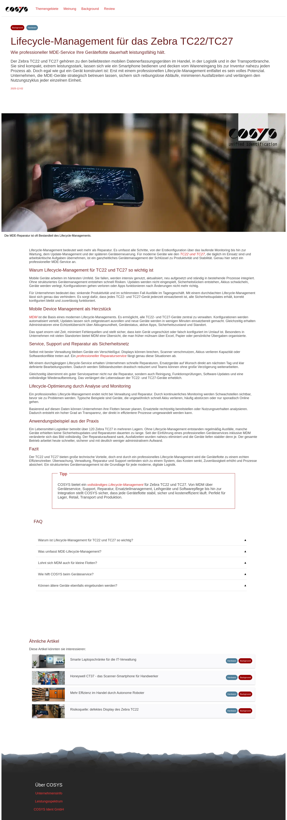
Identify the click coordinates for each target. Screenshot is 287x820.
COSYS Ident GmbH (49, 809)
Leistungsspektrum (49, 801)
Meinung (70, 9)
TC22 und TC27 (192, 254)
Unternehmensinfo (48, 793)
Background (90, 9)
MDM (33, 317)
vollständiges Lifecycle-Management (115, 485)
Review (109, 9)
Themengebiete (47, 9)
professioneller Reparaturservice (102, 356)
